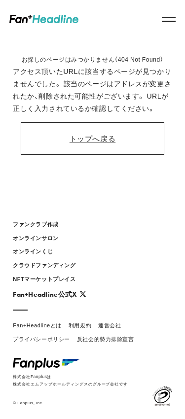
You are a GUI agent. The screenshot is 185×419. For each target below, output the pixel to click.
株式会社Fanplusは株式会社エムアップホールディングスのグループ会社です (70, 379)
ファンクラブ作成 (35, 224)
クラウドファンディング (44, 265)
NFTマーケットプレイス (44, 279)
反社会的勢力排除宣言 (105, 339)
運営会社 (109, 325)
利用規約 (80, 325)
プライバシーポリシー (41, 339)
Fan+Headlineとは (37, 325)
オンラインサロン (35, 238)
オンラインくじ (33, 251)
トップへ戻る (92, 138)
